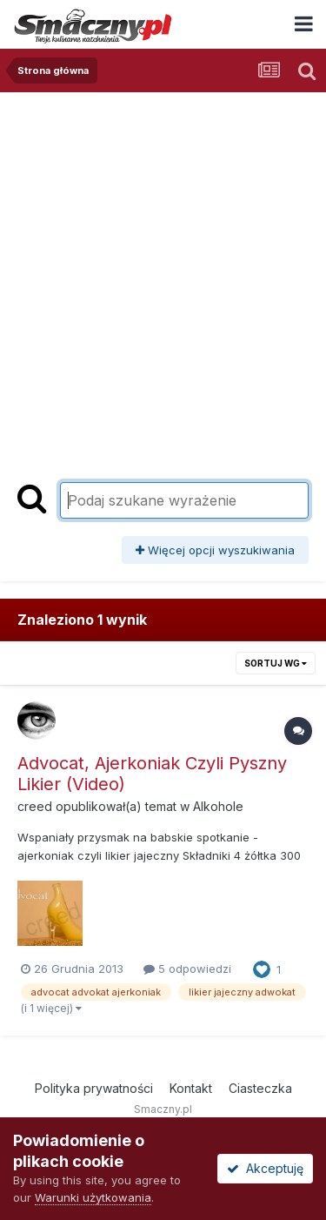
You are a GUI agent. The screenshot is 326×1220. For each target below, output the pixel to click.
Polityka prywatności (94, 1088)
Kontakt (191, 1088)
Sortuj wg (275, 663)
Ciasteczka (260, 1088)
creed (34, 806)
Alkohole (218, 806)
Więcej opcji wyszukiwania (215, 550)
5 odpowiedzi (187, 968)
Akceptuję (265, 1168)
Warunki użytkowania (93, 1197)
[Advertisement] (163, 264)
